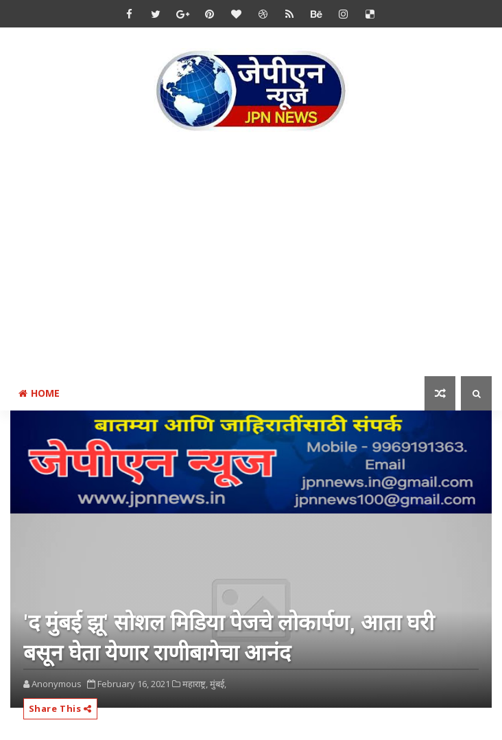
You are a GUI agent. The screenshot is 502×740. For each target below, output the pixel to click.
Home (39, 393)
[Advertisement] (256, 257)
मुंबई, (218, 684)
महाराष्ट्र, (195, 684)
